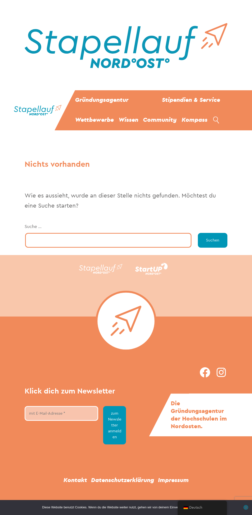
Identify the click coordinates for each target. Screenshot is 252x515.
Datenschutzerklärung (122, 480)
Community (160, 119)
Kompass (194, 119)
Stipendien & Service (191, 100)
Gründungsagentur (101, 100)
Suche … (33, 226)
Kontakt (75, 480)
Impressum (173, 480)
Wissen (128, 119)
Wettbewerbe (94, 119)
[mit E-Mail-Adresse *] (61, 413)
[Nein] (245, 507)
